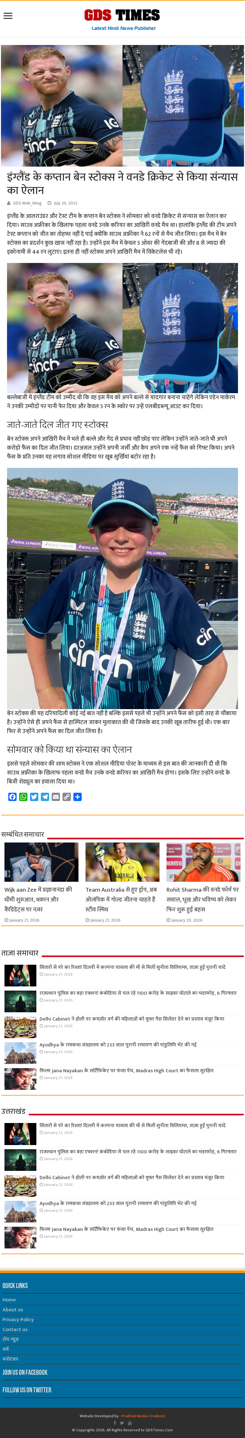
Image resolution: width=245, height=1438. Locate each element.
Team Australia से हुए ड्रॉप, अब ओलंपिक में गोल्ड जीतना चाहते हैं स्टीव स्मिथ (121, 900)
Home (9, 1300)
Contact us (15, 1329)
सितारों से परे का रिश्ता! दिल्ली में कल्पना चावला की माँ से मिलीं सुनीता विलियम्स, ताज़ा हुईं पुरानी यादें (133, 967)
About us (13, 1310)
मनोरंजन (10, 1359)
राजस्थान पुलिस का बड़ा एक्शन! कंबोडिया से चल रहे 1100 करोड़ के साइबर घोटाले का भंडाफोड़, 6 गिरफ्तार (138, 993)
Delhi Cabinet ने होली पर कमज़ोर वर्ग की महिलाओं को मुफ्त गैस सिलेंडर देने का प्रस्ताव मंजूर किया (132, 1019)
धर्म (6, 1349)
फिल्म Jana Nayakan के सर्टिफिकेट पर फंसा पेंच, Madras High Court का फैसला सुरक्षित (126, 1071)
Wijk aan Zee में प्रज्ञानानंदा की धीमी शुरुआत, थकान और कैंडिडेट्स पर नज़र (38, 900)
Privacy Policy (18, 1319)
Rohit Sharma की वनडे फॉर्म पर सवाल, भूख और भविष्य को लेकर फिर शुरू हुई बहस (203, 900)
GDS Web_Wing (27, 203)
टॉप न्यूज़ (11, 1339)
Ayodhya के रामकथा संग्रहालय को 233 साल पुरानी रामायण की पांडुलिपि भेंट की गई (118, 1045)
